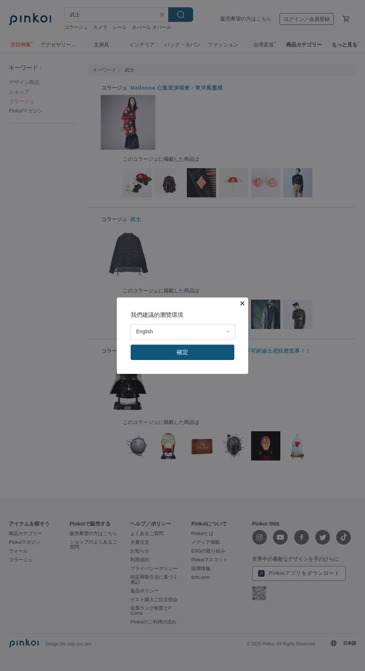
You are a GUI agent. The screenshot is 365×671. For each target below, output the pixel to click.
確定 (182, 352)
